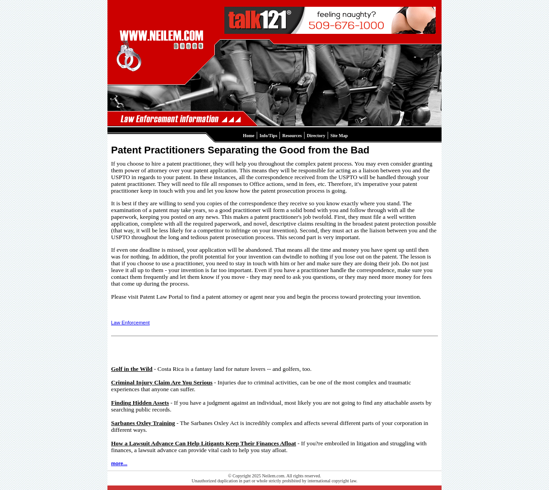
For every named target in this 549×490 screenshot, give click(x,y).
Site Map (339, 135)
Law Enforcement (130, 322)
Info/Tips (268, 135)
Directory (316, 135)
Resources (292, 135)
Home (249, 135)
